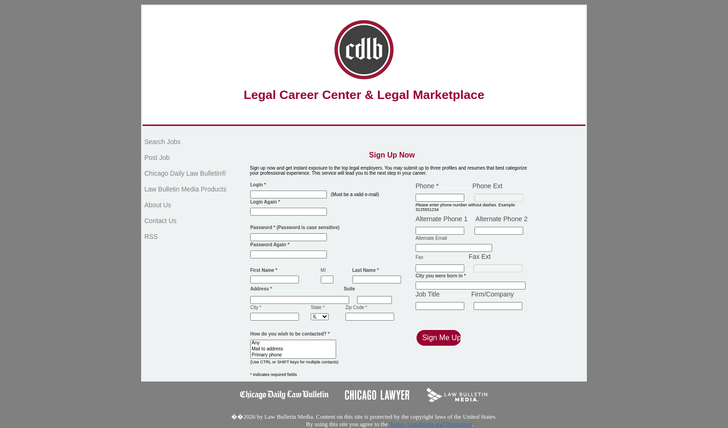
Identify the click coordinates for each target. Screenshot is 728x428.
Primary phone (293, 355)
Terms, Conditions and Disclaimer (431, 424)
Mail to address (293, 349)
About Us (157, 205)
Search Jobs (162, 141)
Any (293, 343)
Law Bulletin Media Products (185, 189)
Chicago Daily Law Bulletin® (185, 173)
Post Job (156, 157)
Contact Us (160, 220)
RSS (151, 236)
